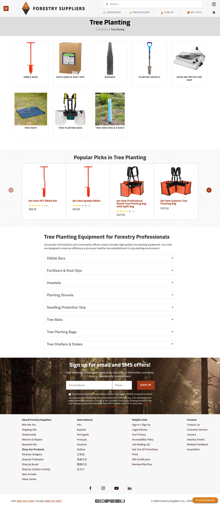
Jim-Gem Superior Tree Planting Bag (173, 202)
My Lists (194, 12)
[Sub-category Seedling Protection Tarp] (189, 64)
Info (79, 424)
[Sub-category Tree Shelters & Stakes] (110, 114)
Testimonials (29, 434)
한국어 (81, 469)
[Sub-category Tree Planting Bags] (70, 114)
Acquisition (193, 449)
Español (81, 429)
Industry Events (196, 439)
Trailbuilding (101, 29)
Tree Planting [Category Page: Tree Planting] (110, 23)
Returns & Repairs (32, 439)
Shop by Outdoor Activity (36, 469)
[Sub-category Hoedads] (110, 64)
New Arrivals (29, 474)
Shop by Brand (30, 464)
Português (83, 434)
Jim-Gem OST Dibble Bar (43, 201)
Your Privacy (139, 434)
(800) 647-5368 (25, 501)
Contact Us (193, 424)
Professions (139, 12)
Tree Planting (117, 29)
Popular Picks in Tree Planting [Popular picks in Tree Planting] (110, 157)
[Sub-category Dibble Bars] (31, 64)
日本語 (81, 454)
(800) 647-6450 (53, 501)
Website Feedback (197, 444)
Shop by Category (32, 454)
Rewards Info (29, 444)
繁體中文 (82, 464)
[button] (11, 190)
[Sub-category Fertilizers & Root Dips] (70, 64)
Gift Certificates (141, 459)
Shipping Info (29, 429)
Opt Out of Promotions (145, 449)
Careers (191, 434)
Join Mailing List (141, 444)
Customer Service (197, 429)
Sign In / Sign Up (141, 424)
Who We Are (29, 424)
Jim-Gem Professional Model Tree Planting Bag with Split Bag (131, 204)
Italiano (81, 449)
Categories (112, 12)
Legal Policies (139, 429)
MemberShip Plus (142, 464)
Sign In (166, 12)
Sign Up (145, 385)
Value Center (29, 479)
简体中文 (82, 459)
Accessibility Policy (143, 439)
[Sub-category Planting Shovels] (149, 64)
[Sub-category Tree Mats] (31, 114)
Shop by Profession (33, 459)
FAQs (135, 454)
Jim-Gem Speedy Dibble (86, 201)
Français (82, 439)
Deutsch (82, 444)
